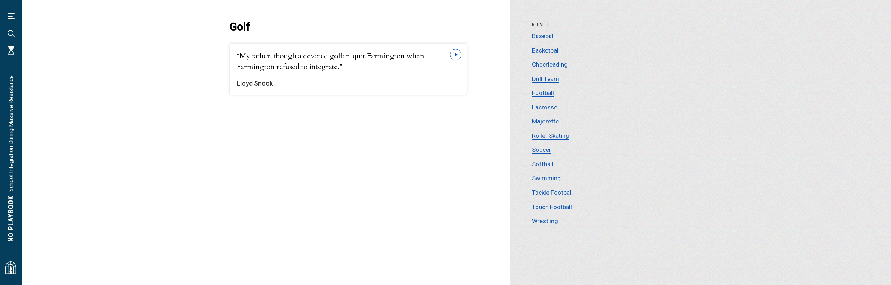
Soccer (541, 149)
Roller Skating (550, 135)
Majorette (545, 121)
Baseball (543, 36)
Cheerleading (550, 64)
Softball (542, 164)
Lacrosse (544, 107)
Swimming (546, 178)
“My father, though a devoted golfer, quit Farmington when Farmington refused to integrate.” (330, 61)
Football (543, 92)
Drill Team (545, 78)
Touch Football (552, 207)
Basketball (546, 50)
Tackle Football (552, 192)
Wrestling (545, 221)
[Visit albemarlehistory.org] (10, 267)
